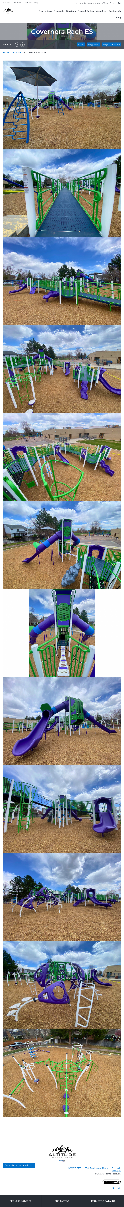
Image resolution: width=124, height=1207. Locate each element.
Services (71, 11)
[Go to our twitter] (113, 1188)
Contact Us (115, 11)
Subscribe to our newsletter (18, 1165)
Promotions (45, 11)
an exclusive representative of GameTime (95, 3)
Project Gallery (86, 11)
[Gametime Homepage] (111, 1183)
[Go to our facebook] (108, 1188)
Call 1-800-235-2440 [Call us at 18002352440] (12, 2)
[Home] (8, 11)
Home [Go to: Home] (6, 52)
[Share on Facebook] (17, 44)
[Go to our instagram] (119, 1188)
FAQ (118, 17)
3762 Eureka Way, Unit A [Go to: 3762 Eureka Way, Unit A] (96, 1168)
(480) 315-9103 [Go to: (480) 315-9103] (75, 1168)
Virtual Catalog (31, 2)
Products (59, 11)
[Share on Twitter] (22, 44)
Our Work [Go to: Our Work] (18, 52)
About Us (101, 11)
